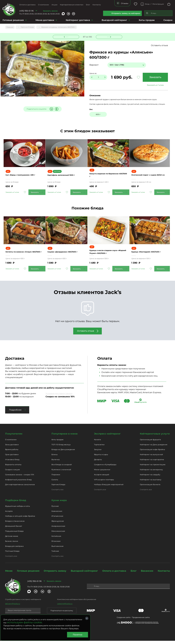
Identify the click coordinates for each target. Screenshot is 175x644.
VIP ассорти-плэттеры (104, 483)
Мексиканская (58, 534)
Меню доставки (45, 20)
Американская (58, 529)
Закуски (98, 453)
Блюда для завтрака (14, 549)
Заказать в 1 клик (154, 85)
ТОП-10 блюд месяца (61, 448)
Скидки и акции (12, 473)
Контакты (97, 5)
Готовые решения (13, 20)
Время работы (11, 453)
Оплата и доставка (27, 5)
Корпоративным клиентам (71, 5)
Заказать (154, 77)
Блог (88, 5)
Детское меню (11, 539)
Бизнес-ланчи (11, 544)
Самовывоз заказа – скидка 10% (19, 478)
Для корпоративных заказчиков (20, 488)
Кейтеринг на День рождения (153, 448)
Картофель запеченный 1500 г (66, 176)
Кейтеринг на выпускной (151, 458)
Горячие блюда (58, 488)
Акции (54, 5)
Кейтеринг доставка (78, 20)
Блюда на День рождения (63, 453)
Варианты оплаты (13, 468)
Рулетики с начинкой (61, 473)
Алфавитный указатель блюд (18, 483)
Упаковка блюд (12, 463)
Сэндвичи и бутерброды (105, 468)
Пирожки (55, 478)
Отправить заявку (55, 574)
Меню (8, 574)
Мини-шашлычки (102, 473)
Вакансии (147, 574)
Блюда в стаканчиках (15, 524)
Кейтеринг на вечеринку (151, 473)
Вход (147, 4)
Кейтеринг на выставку (150, 483)
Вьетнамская (57, 549)
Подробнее (15, 413)
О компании (43, 5)
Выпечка (55, 463)
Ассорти (9, 514)
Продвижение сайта (141, 621)
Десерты (98, 463)
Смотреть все (57, 493)
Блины (54, 458)
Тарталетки (99, 448)
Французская (57, 524)
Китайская (56, 539)
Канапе (97, 443)
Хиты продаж (147, 20)
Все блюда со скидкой (61, 468)
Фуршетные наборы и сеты (17, 509)
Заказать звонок (50, 11)
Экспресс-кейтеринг (107, 437)
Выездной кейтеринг (114, 20)
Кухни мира (59, 503)
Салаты (54, 483)
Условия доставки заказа (59, 396)
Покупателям (14, 437)
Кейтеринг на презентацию (152, 468)
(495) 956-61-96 (26, 11)
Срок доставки (12, 458)
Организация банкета (150, 488)
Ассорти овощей (101, 478)
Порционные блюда (14, 534)
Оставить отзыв (159, 45)
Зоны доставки (12, 448)
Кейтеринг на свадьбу (150, 478)
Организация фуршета (150, 443)
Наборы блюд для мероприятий (109, 488)
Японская (55, 544)
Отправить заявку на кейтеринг (126, 13)
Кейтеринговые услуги (155, 437)
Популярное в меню (64, 437)
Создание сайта (123, 621)
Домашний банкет (13, 529)
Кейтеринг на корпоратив (152, 463)
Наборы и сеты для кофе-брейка (20, 519)
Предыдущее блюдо (67, 36)
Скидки (167, 20)
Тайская (55, 554)
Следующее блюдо (107, 36)
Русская (55, 509)
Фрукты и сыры (101, 458)
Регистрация (158, 4)
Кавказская (56, 514)
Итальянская (57, 519)
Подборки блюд (15, 503)
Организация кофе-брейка (152, 453)
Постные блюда (12, 554)
